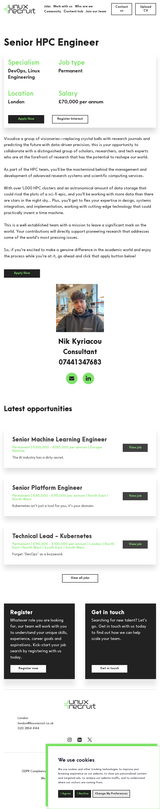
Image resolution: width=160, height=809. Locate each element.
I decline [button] (83, 793)
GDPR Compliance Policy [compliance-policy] (38, 771)
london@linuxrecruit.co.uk (36, 723)
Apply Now (26, 119)
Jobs (47, 6)
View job (135, 464)
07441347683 (80, 363)
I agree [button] (66, 793)
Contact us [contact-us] (121, 8)
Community (52, 11)
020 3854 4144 (28, 728)
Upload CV (145, 8)
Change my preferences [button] (111, 793)
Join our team (96, 11)
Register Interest (70, 119)
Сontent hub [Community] (73, 11)
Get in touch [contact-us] (109, 668)
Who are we (84, 6)
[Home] (19, 9)
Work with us (62, 6)
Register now (28, 668)
